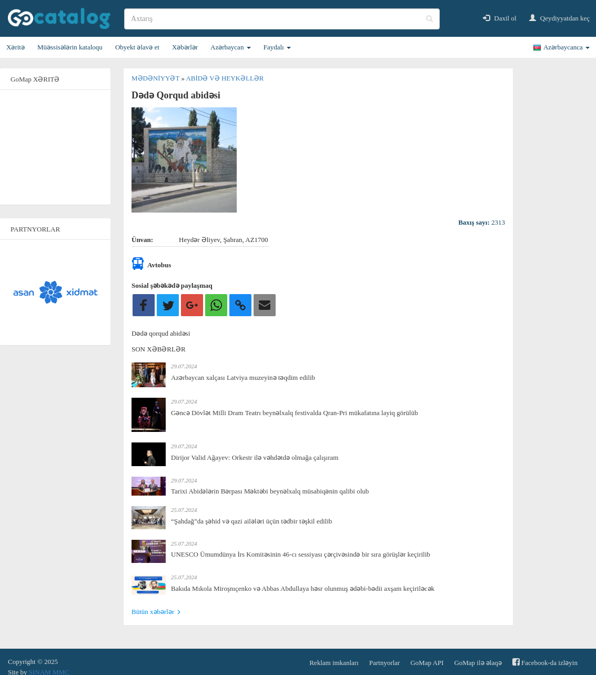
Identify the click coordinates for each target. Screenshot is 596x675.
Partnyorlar (384, 663)
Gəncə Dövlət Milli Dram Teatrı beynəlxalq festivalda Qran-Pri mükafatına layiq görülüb (294, 413)
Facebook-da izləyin (545, 662)
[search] (282, 18)
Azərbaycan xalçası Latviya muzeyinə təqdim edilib (243, 377)
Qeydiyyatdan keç (559, 18)
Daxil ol (500, 18)
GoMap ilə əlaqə (477, 663)
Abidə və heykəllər (225, 78)
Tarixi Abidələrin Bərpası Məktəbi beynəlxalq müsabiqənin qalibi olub (270, 491)
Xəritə (15, 47)
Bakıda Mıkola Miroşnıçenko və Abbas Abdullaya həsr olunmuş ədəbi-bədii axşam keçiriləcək (303, 588)
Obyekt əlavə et (137, 47)
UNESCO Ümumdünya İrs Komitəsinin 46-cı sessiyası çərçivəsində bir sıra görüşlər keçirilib (300, 554)
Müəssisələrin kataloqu (70, 47)
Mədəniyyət (156, 78)
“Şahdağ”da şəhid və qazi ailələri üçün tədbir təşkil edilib (251, 521)
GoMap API (426, 663)
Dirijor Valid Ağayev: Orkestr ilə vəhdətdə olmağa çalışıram (254, 457)
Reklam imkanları (334, 663)
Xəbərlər (185, 47)
